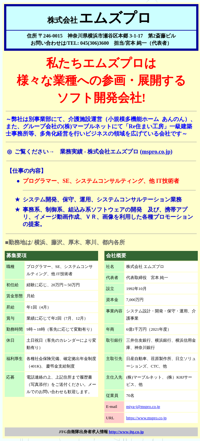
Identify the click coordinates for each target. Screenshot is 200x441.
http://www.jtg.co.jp (126, 431)
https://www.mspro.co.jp (146, 417)
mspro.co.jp (156, 151)
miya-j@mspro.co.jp (143, 406)
